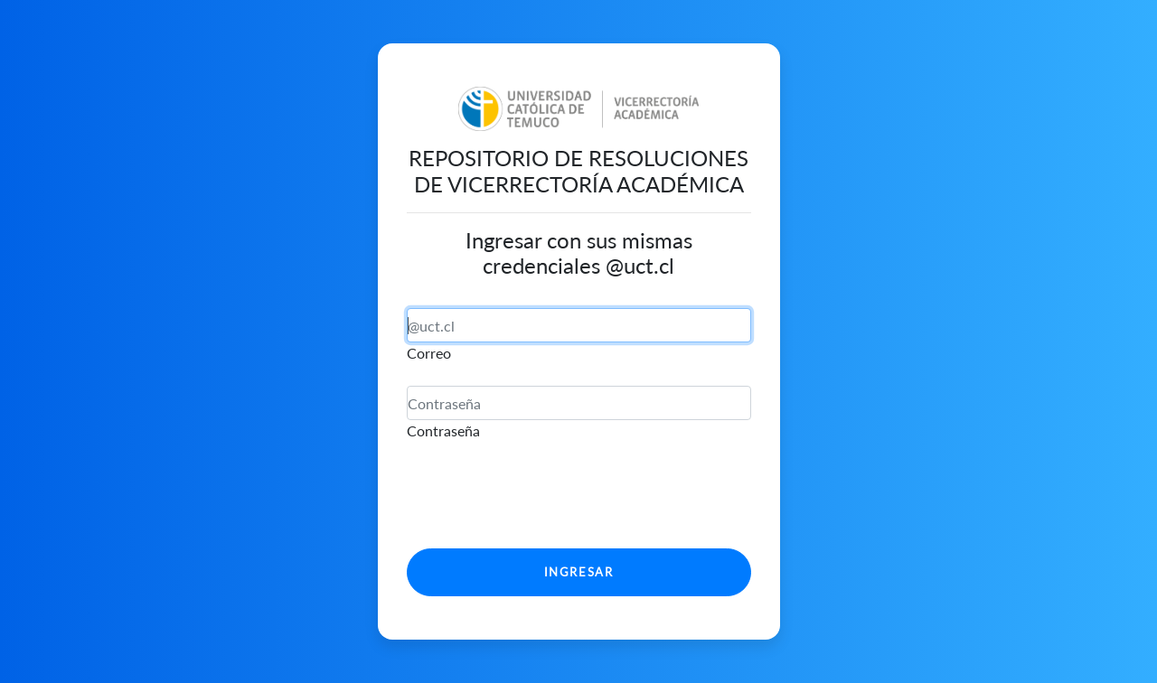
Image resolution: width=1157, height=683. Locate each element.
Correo (429, 352)
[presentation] (544, 498)
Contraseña (443, 430)
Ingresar (579, 572)
